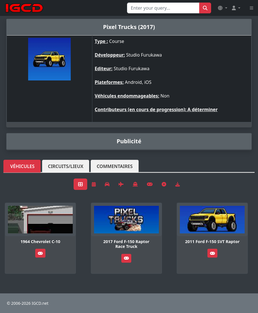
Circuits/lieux (66, 166)
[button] (222, 8)
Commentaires (115, 166)
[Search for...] (163, 8)
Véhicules (22, 166)
